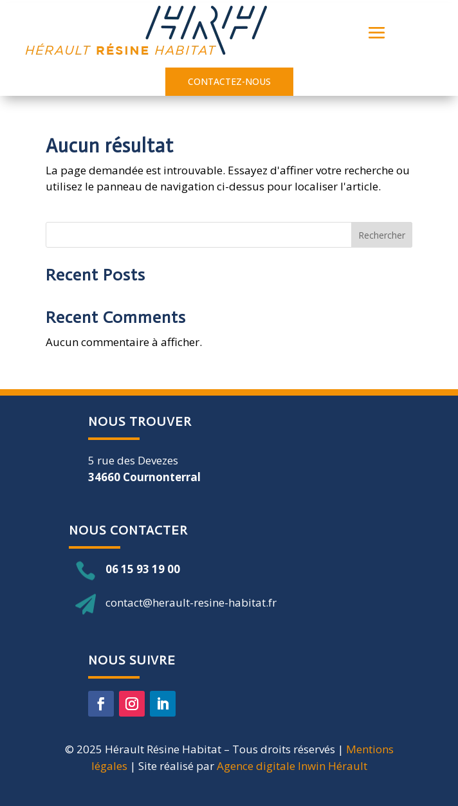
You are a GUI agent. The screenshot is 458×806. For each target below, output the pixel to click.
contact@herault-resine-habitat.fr (191, 602)
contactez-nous (229, 81)
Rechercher (381, 235)
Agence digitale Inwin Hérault (292, 765)
